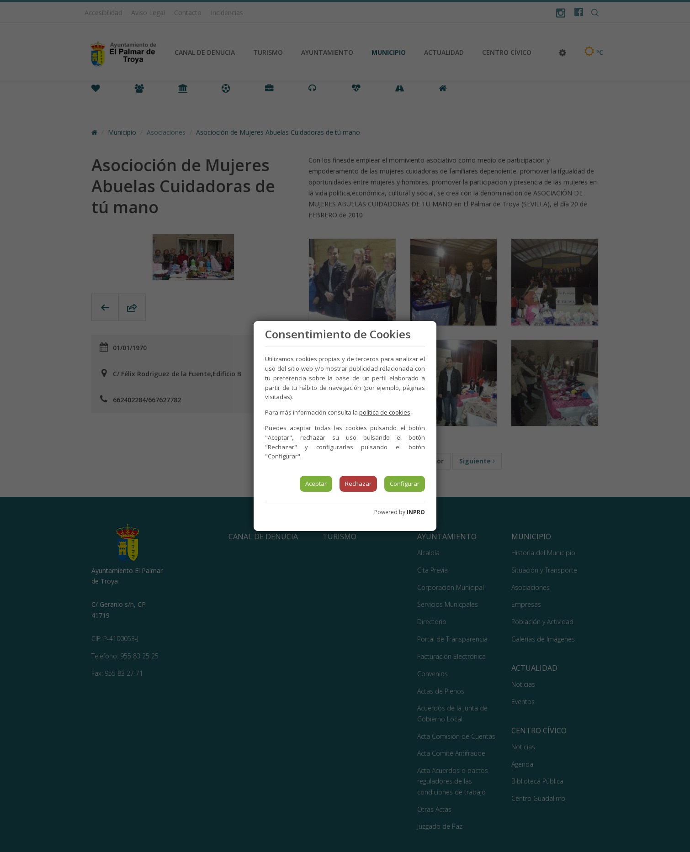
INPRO (416, 512)
